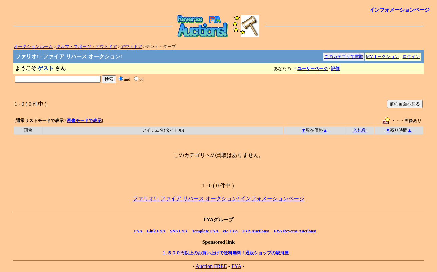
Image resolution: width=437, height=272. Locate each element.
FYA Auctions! (255, 230)
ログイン (411, 56)
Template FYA (205, 230)
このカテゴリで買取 (343, 56)
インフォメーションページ (399, 10)
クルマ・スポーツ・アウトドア (86, 46)
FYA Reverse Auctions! (295, 230)
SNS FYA (179, 230)
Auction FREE (211, 266)
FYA (138, 230)
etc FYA (230, 230)
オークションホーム (33, 46)
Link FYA (156, 230)
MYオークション (382, 56)
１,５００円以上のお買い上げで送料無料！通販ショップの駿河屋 (225, 252)
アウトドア (131, 46)
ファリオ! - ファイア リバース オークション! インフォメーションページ (219, 198)
